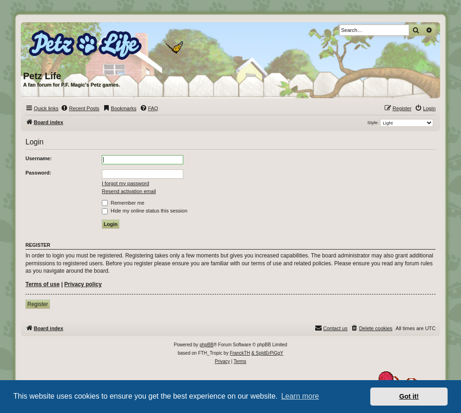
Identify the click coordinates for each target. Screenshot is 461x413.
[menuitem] (80, 108)
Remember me (123, 203)
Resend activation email (129, 191)
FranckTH (240, 353)
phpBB (206, 344)
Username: (38, 158)
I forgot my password (125, 183)
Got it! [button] (409, 396)
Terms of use (42, 284)
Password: (38, 172)
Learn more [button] (300, 396)
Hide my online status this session (144, 210)
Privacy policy (83, 284)
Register (37, 304)
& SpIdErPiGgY (267, 353)
